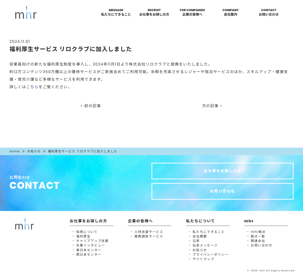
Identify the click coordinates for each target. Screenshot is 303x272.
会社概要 (200, 236)
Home (14, 151)
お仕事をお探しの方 (222, 171)
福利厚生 (83, 236)
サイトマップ (203, 259)
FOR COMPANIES (192, 12)
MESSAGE (116, 12)
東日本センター (88, 250)
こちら (32, 87)
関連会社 (258, 241)
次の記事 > (212, 106)
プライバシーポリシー (211, 254)
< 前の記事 (90, 106)
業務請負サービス (148, 236)
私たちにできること (209, 232)
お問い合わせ (222, 191)
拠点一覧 (258, 236)
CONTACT (269, 12)
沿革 (196, 241)
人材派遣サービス (148, 232)
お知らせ (34, 151)
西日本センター (88, 254)
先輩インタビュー (90, 245)
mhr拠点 (258, 232)
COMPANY (231, 12)
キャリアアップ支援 (92, 241)
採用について (87, 232)
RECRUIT (154, 12)
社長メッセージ (205, 245)
